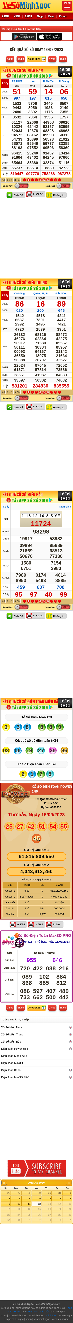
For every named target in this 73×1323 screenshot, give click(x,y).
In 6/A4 (39, 924)
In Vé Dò (38, 194)
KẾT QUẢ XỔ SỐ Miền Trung (25, 282)
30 (49, 1192)
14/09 (10, 59)
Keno (51, 16)
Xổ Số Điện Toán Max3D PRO (44, 935)
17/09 (52, 59)
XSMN (5, 16)
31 (59, 1192)
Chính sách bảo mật (37, 1311)
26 (8, 1192)
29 (39, 1192)
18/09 (63, 59)
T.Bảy (5, 83)
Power (63, 16)
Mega (40, 16)
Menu (67, 5)
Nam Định (65, 506)
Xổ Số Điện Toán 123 (36, 717)
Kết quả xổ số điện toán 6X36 (36, 740)
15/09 (21, 59)
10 (19, 1203)
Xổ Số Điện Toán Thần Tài (36, 764)
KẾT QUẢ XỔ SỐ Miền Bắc (23, 494)
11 (29, 1203)
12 (39, 1203)
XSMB (28, 16)
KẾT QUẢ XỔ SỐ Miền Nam (23, 70)
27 (19, 1192)
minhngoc (51, 1315)
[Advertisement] (36, 238)
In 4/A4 (21, 924)
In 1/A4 (57, 924)
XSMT (17, 16)
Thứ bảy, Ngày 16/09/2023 (36, 814)
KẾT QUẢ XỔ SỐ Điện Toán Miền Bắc (31, 701)
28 (29, 1192)
